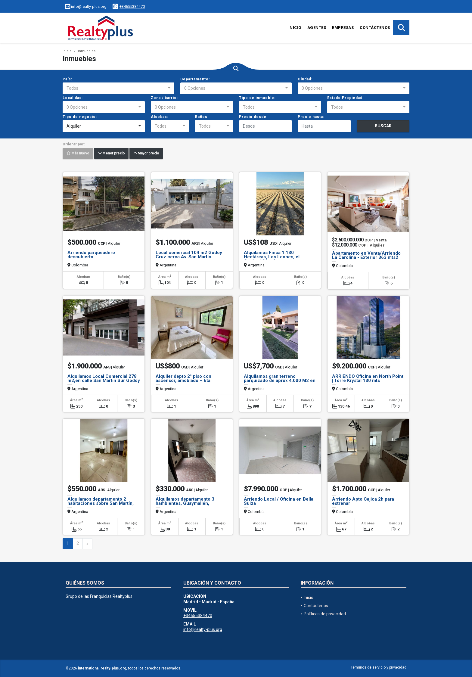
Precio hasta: (311, 117)
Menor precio (111, 153)
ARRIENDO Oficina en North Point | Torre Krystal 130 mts (367, 378)
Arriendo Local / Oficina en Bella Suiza (278, 501)
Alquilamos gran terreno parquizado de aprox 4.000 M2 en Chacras (279, 380)
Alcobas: (159, 117)
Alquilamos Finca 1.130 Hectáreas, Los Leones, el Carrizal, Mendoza (272, 257)
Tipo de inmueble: (257, 98)
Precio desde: (253, 117)
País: (67, 79)
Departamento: (195, 79)
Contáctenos (375, 27)
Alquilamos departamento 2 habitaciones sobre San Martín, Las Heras (100, 503)
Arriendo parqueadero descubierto (91, 254)
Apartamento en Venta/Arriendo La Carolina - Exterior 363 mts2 (366, 255)
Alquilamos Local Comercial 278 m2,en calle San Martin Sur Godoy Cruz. (103, 380)
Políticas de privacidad (325, 613)
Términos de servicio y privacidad (378, 667)
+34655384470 (132, 6)
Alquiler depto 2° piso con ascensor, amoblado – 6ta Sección (183, 380)
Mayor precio (146, 153)
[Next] (87, 543)
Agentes (316, 27)
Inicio (294, 27)
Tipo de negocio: (80, 117)
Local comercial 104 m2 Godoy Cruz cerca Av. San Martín (189, 254)
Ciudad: (305, 79)
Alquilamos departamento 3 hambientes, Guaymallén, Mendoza (185, 503)
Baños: (202, 117)
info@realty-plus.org (202, 629)
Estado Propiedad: (345, 98)
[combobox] (118, 88)
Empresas (343, 27)
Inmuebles (86, 51)
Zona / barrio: (164, 98)
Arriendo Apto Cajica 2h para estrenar (363, 501)
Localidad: (73, 98)
